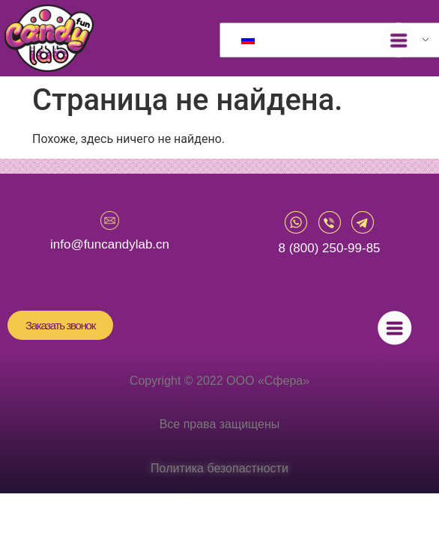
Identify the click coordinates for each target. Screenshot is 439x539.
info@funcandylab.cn (109, 244)
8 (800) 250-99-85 (329, 248)
